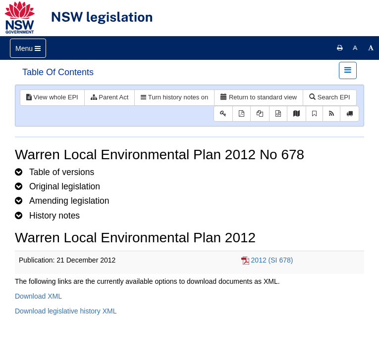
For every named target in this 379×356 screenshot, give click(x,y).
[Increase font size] (371, 48)
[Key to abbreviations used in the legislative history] (223, 114)
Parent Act (110, 97)
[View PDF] (241, 114)
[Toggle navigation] (28, 48)
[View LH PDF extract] (260, 114)
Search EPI (329, 97)
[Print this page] (339, 48)
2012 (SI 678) (272, 260)
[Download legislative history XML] (278, 114)
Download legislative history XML (65, 311)
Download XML (38, 296)
